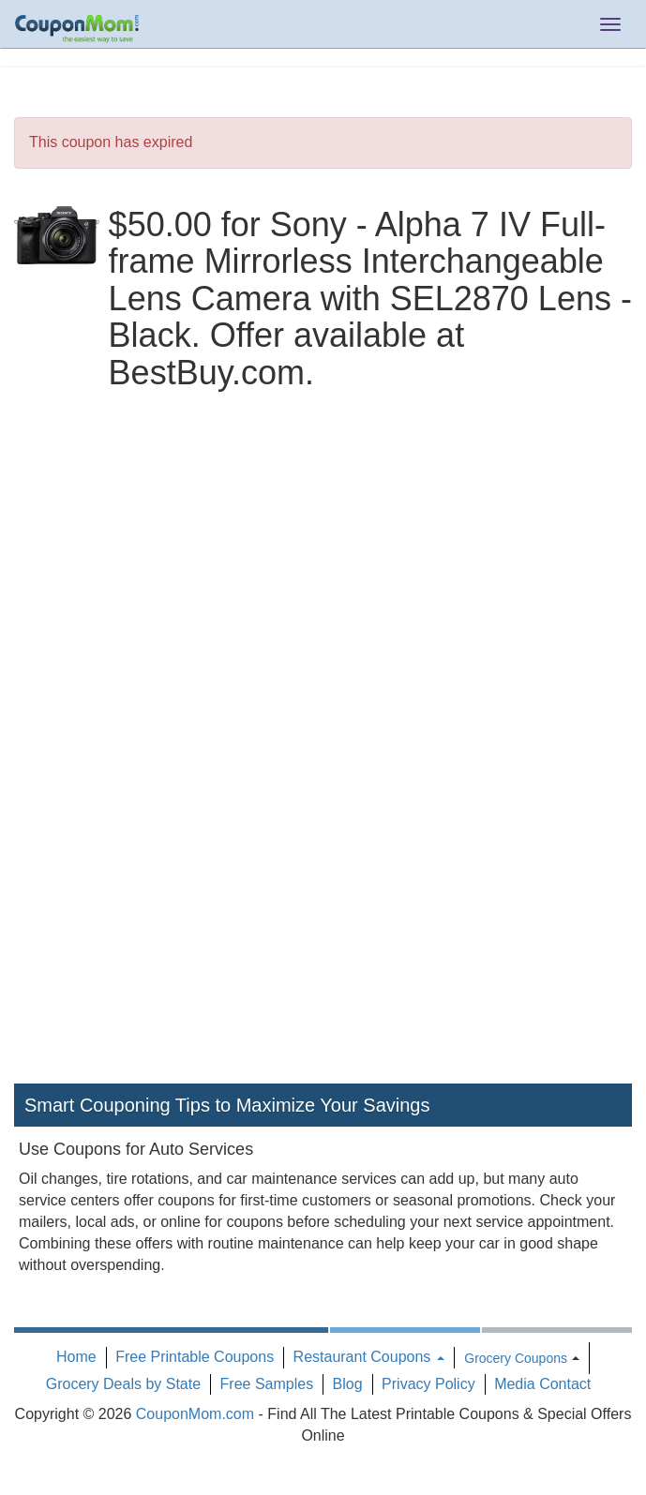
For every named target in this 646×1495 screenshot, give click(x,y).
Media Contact (542, 1384)
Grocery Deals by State (123, 1384)
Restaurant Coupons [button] (368, 1357)
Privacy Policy (428, 1384)
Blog (348, 1384)
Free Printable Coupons (194, 1357)
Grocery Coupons (515, 1358)
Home (76, 1357)
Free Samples (267, 1384)
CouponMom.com (195, 1414)
